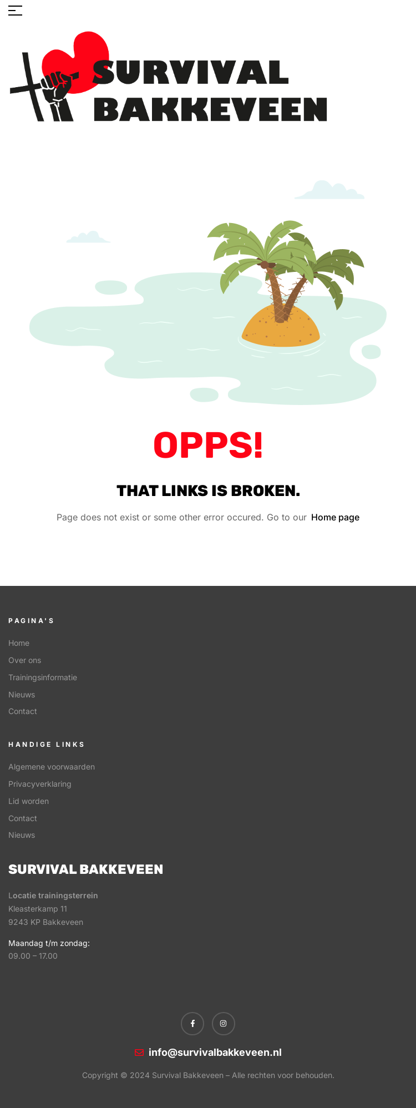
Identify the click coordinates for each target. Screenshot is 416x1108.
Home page (335, 517)
